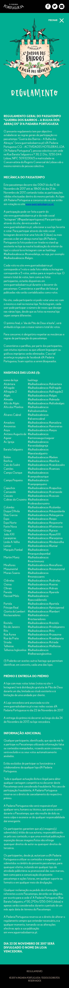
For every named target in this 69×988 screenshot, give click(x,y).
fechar (56, 20)
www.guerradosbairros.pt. (40, 204)
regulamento (34, 971)
